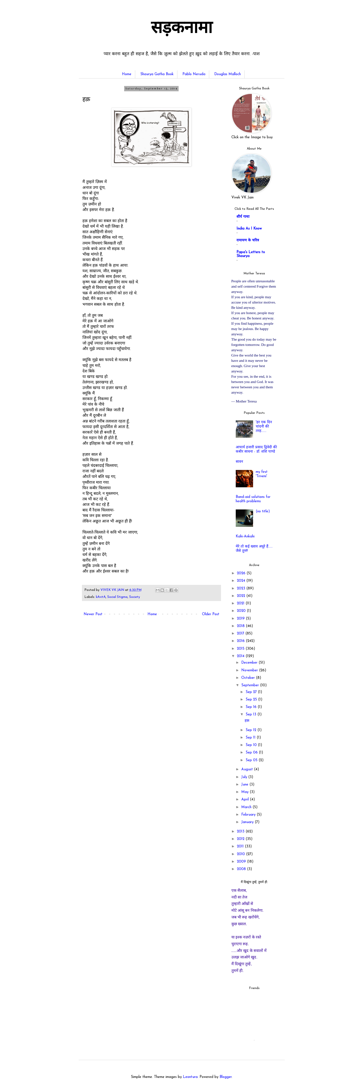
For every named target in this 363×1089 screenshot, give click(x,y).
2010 (241, 854)
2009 (242, 862)
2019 (241, 618)
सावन (239, 462)
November (250, 670)
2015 (241, 649)
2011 (241, 846)
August (247, 769)
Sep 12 (251, 730)
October (248, 678)
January (248, 822)
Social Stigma (117, 597)
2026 (242, 573)
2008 (242, 869)
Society (134, 597)
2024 (241, 581)
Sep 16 (252, 707)
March (247, 807)
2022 (241, 596)
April (245, 799)
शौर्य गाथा (242, 217)
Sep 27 (252, 692)
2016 (241, 641)
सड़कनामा (181, 29)
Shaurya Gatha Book (157, 74)
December (250, 663)
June (245, 784)
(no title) (263, 511)
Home (126, 74)
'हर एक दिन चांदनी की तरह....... (264, 427)
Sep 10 (252, 745)
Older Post (210, 614)
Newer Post (93, 614)
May (245, 792)
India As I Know (249, 229)
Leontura (190, 1077)
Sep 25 (252, 699)
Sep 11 (251, 737)
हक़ (247, 721)
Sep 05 (252, 760)
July (244, 777)
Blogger (226, 1077)
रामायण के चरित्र (247, 240)
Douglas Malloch (227, 74)
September (250, 685)
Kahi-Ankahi (245, 536)
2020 (242, 611)
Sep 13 (251, 714)
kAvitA (101, 597)
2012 (241, 839)
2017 (241, 633)
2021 (241, 603)
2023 (241, 588)
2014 (241, 656)
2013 (241, 831)
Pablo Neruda (193, 74)
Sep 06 (252, 752)
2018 (241, 626)
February (249, 815)
